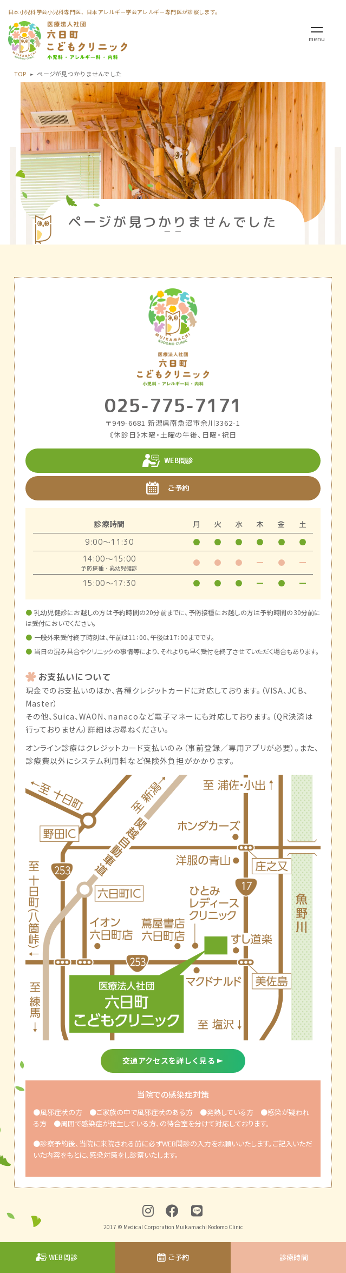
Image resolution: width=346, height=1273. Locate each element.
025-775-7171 (173, 405)
